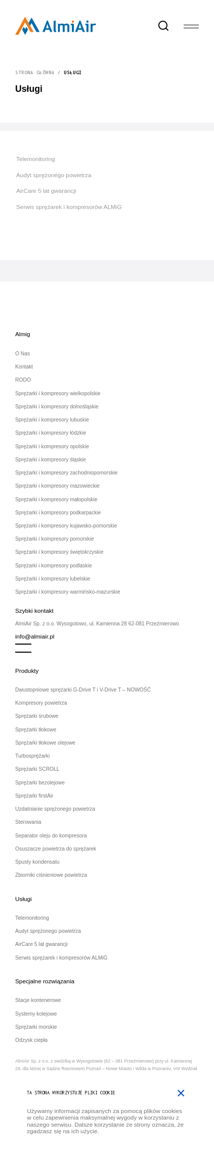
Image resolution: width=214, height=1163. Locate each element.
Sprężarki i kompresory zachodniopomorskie (66, 472)
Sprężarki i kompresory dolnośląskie (57, 406)
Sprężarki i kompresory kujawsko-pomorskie (66, 525)
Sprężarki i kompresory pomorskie (54, 539)
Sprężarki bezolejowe (40, 782)
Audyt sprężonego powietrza (53, 175)
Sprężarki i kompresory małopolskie (56, 499)
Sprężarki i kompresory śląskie (50, 459)
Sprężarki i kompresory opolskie (52, 446)
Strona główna (35, 72)
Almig (22, 334)
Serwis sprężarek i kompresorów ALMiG (69, 206)
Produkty (26, 670)
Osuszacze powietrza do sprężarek (55, 849)
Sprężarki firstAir (34, 796)
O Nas (22, 353)
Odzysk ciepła (31, 1040)
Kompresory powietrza (41, 703)
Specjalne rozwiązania (44, 981)
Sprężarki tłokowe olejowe (45, 743)
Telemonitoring (35, 158)
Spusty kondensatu (37, 862)
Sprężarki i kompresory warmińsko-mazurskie (67, 592)
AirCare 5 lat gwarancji (46, 190)
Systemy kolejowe (36, 1014)
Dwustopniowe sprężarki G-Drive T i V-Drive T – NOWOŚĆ (83, 690)
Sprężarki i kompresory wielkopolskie (58, 393)
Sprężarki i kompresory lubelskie (52, 579)
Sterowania (28, 822)
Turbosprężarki (32, 756)
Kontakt (24, 366)
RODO (23, 380)
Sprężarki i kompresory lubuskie (52, 419)
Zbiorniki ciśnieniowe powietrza (51, 875)
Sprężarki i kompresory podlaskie (53, 565)
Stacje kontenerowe (38, 1000)
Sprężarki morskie (36, 1027)
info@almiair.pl (34, 636)
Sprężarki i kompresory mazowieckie (57, 486)
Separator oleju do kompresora (51, 835)
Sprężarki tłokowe (35, 729)
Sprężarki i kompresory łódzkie (50, 433)
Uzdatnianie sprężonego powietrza (55, 809)
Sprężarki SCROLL (37, 769)
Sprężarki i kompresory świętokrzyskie (59, 552)
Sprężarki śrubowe (36, 716)
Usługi (23, 898)
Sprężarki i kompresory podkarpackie (58, 512)
